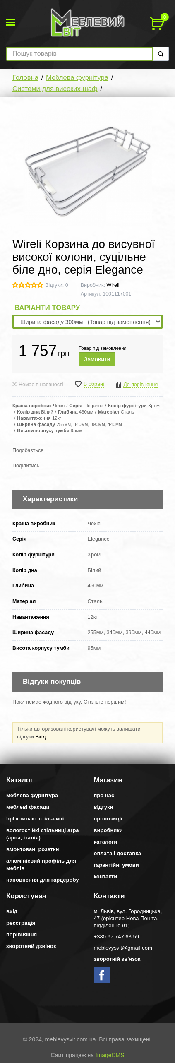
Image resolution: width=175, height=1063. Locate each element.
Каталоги (105, 842)
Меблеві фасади (28, 807)
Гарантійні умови (116, 865)
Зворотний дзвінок (31, 946)
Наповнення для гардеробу (42, 880)
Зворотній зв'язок (117, 959)
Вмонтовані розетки (32, 849)
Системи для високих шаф (55, 89)
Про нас (104, 795)
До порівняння (140, 384)
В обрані (94, 384)
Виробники (108, 830)
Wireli (112, 285)
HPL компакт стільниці (35, 818)
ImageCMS (110, 1055)
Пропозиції (108, 818)
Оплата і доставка (117, 853)
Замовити (97, 359)
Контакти (105, 876)
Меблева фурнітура (77, 78)
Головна (25, 78)
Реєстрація (20, 923)
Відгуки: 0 (56, 285)
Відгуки (103, 807)
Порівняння (21, 934)
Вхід (40, 737)
